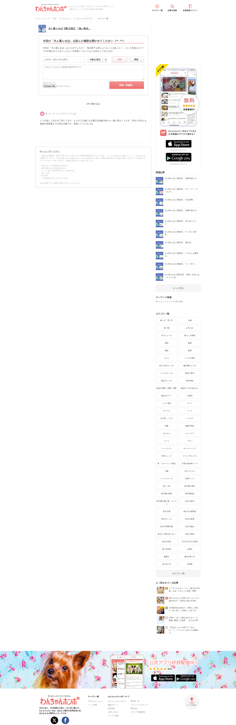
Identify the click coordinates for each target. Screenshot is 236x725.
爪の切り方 (166, 564)
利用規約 (111, 708)
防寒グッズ (189, 479)
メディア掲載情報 (137, 712)
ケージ (189, 403)
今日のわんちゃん (95, 701)
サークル (166, 411)
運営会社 (134, 708)
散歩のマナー (166, 396)
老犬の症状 (166, 541)
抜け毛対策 (166, 549)
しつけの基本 (189, 358)
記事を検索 (172, 10)
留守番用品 (189, 494)
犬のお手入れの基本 (190, 541)
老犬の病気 (189, 534)
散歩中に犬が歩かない (190, 388)
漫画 (166, 350)
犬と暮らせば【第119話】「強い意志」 (69, 28)
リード (166, 441)
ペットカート (166, 448)
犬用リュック (166, 456)
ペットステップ (166, 479)
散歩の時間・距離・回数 (167, 388)
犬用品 (189, 396)
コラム (166, 358)
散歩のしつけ (166, 381)
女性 (119, 59)
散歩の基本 (189, 373)
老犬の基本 (189, 501)
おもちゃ (166, 433)
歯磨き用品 (189, 426)
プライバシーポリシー (139, 705)
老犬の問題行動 (166, 526)
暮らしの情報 (189, 335)
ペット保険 (92, 705)
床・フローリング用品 (167, 463)
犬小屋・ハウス (166, 418)
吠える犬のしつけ (166, 366)
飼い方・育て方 (166, 320)
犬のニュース (166, 335)
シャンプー (189, 433)
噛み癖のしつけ (189, 366)
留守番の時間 (166, 494)
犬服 (166, 471)
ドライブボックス (190, 456)
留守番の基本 (189, 486)
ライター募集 (113, 716)
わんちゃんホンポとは (117, 701)
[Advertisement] (178, 40)
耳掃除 (189, 564)
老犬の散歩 (189, 526)
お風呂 (189, 549)
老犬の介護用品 (189, 511)
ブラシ (189, 441)
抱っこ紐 (166, 486)
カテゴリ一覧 (157, 10)
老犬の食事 (189, 519)
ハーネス (189, 418)
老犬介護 (166, 511)
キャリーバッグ (189, 448)
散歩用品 (189, 381)
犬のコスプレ (189, 471)
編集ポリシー (113, 705)
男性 (136, 59)
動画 (190, 350)
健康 (190, 343)
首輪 (166, 426)
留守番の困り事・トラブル (167, 502)
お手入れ (189, 328)
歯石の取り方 (189, 557)
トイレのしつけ (166, 373)
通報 (74, 113)
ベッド (189, 411)
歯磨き (166, 557)
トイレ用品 (166, 403)
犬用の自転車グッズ (190, 463)
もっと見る (178, 288)
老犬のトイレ (166, 519)
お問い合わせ (113, 712)
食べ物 (166, 328)
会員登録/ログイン (190, 10)
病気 (166, 343)
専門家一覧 (134, 701)
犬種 (190, 320)
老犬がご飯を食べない (167, 534)
